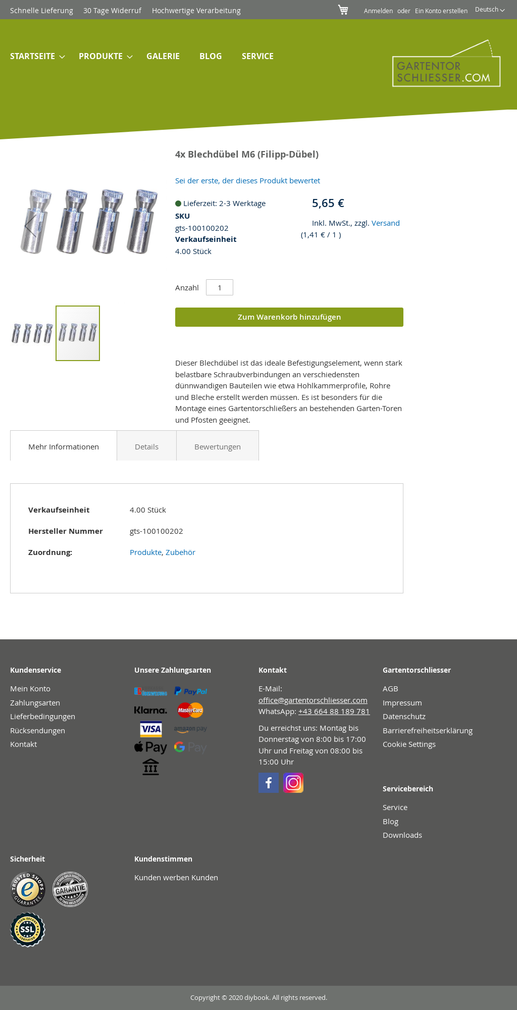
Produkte (146, 552)
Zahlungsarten (35, 702)
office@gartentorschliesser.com (313, 700)
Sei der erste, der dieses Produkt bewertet (247, 180)
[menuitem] (34, 57)
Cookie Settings (409, 744)
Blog (390, 821)
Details (147, 446)
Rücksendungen (37, 730)
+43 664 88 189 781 (334, 711)
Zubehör (180, 552)
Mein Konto (30, 688)
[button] (490, 10)
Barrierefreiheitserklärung (428, 730)
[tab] (63, 445)
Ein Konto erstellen (441, 11)
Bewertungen (217, 446)
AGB (390, 688)
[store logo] (439, 63)
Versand (386, 223)
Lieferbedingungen (42, 716)
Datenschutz (404, 716)
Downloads (402, 835)
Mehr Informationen (63, 446)
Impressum (402, 702)
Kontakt (23, 744)
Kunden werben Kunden (176, 877)
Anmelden (378, 11)
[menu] (181, 57)
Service (395, 807)
